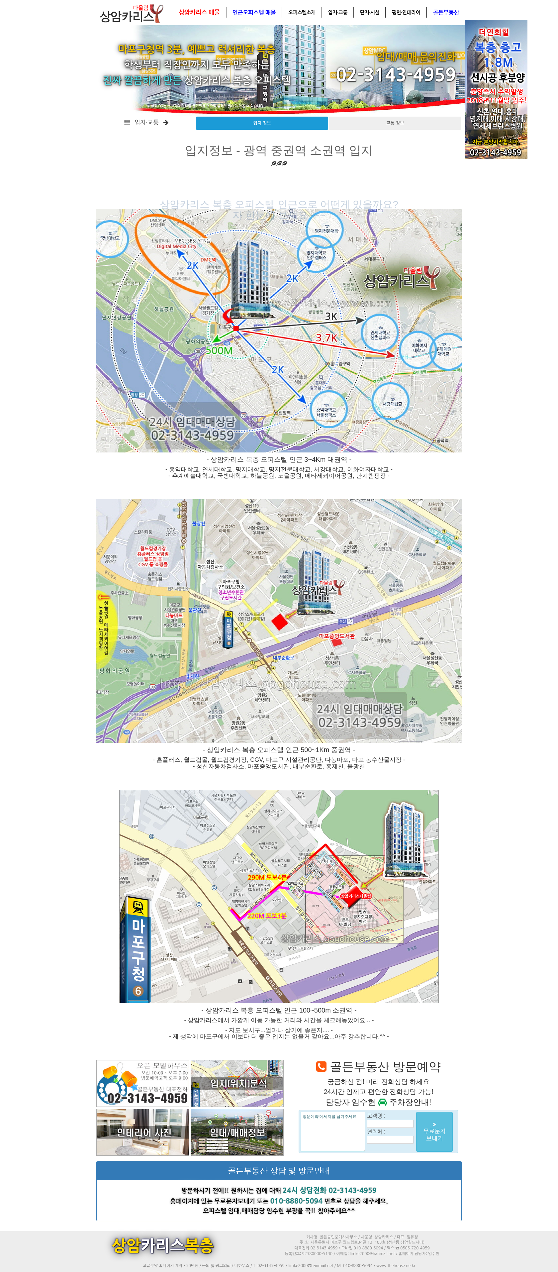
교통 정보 (395, 123)
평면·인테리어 (406, 12)
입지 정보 (262, 123)
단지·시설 (369, 12)
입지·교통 (337, 12)
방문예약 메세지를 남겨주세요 (333, 1132)
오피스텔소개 (301, 12)
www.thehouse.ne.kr (395, 1266)
